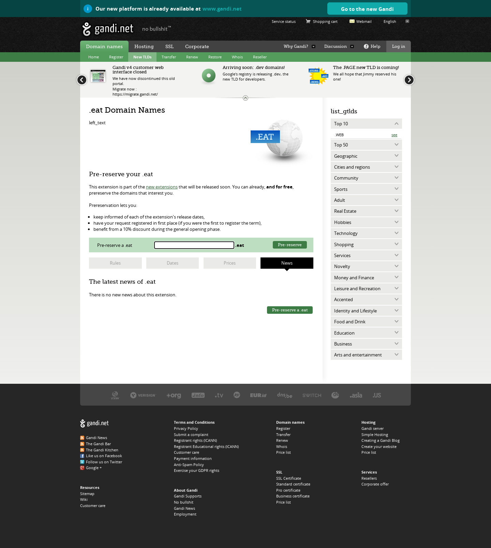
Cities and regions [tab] (352, 167)
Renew (192, 56)
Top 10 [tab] (341, 124)
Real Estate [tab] (345, 211)
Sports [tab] (340, 189)
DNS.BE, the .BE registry (285, 394)
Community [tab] (346, 178)
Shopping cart (325, 21)
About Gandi (185, 490)
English (390, 21)
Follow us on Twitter (104, 461)
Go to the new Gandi (367, 8)
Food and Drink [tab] (350, 322)
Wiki (84, 499)
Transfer (169, 56)
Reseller (260, 56)
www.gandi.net (222, 8)
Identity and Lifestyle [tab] (355, 311)
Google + (94, 467)
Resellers (369, 478)
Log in (398, 46)
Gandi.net (94, 423)
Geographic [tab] (345, 156)
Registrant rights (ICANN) (195, 440)
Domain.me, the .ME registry (237, 394)
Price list (283, 452)
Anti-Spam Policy (189, 464)
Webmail (364, 21)
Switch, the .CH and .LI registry (312, 394)
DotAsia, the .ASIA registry (355, 394)
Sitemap (87, 493)
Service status (284, 21)
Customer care (92, 505)
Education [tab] (344, 333)
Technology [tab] (346, 233)
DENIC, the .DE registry (335, 394)
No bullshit (183, 502)
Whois (237, 56)
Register (116, 56)
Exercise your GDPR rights (196, 470)
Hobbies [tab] (342, 222)
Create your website (379, 446)
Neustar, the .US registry (377, 394)
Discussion (335, 46)
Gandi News (96, 437)
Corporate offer (375, 484)
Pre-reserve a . (115, 245)
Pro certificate (288, 490)
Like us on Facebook (104, 455)
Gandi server (372, 428)
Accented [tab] (343, 299)
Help (376, 46)
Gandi (108, 29)
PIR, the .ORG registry (173, 394)
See (394, 134)
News (287, 263)
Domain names (104, 46)
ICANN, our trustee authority (115, 394)
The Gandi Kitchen (102, 449)
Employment (185, 514)
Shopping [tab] (344, 244)
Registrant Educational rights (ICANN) (206, 446)
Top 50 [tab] (341, 145)
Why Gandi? (296, 46)
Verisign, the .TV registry (219, 394)
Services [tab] (342, 255)
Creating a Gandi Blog (380, 440)
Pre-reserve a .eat (290, 310)
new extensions (162, 187)
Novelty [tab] (342, 266)
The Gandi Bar (98, 443)
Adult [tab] (339, 200)
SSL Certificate (288, 478)
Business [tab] (343, 344)
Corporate (197, 46)
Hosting (144, 46)
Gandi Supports (188, 495)
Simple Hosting (374, 434)
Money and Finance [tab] (354, 278)
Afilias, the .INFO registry (198, 394)
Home (93, 56)
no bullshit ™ (157, 28)
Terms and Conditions (194, 422)
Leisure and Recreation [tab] (357, 288)
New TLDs (142, 56)
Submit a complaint (191, 434)
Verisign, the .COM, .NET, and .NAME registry (143, 394)
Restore (215, 56)
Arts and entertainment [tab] (358, 355)
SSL (169, 46)
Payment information (193, 458)
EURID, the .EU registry (258, 394)
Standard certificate (293, 484)
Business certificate (293, 495)
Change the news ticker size (245, 98)
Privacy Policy (186, 428)
